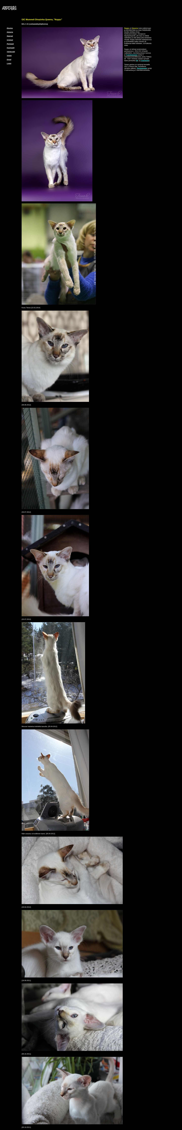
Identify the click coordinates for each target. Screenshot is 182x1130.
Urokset (10, 40)
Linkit (9, 63)
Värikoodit (11, 52)
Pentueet (10, 44)
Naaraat (10, 36)
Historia (10, 32)
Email (9, 59)
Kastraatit (10, 48)
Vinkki (9, 56)
